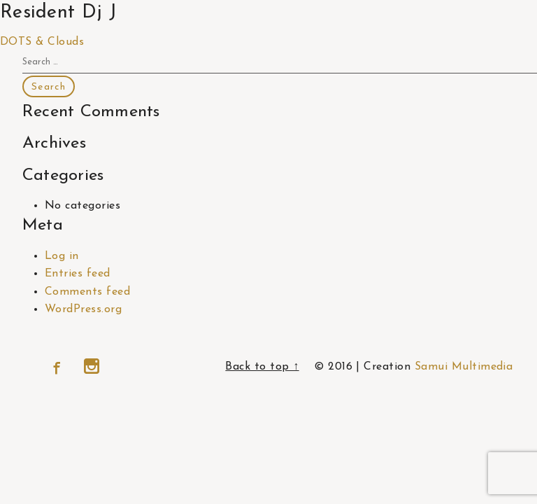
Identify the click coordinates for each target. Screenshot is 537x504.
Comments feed (87, 292)
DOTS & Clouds (42, 42)
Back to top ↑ (262, 366)
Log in (62, 256)
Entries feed (77, 273)
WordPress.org (83, 309)
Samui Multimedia (464, 366)
